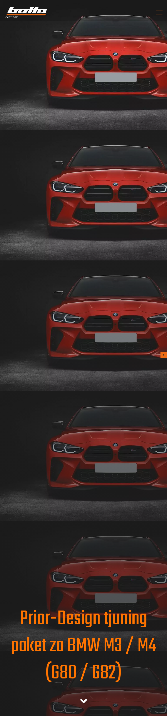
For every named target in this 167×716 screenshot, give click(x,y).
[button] (163, 355)
